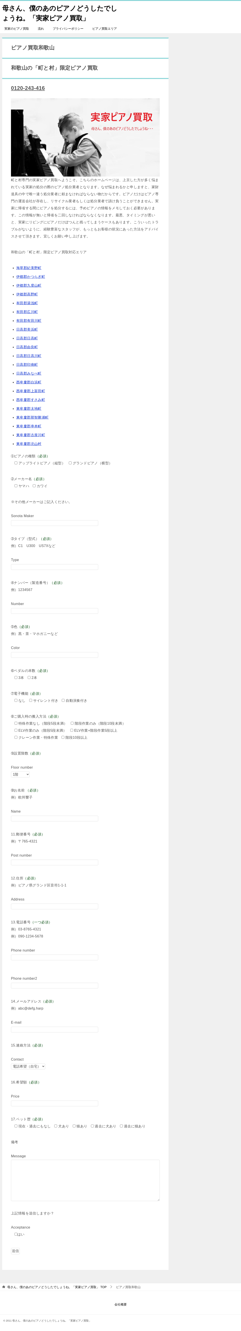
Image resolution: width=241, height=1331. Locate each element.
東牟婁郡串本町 (29, 426)
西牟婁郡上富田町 (30, 391)
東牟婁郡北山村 (29, 444)
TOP (57, 1287)
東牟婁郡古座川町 (30, 435)
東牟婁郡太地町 (29, 408)
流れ (41, 28)
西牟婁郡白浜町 (29, 382)
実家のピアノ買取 (16, 28)
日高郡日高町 (27, 338)
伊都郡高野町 (27, 294)
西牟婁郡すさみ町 (30, 400)
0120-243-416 (28, 88)
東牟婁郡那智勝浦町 (32, 417)
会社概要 (120, 1304)
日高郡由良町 (27, 347)
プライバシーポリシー (68, 28)
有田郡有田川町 (29, 321)
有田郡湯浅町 (27, 303)
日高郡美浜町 (27, 329)
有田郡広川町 (27, 312)
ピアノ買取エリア (104, 28)
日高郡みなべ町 (29, 373)
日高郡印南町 (27, 364)
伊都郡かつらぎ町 (30, 277)
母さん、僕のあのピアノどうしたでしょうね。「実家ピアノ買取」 (59, 12)
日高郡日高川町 (29, 356)
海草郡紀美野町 (29, 268)
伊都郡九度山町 (29, 285)
